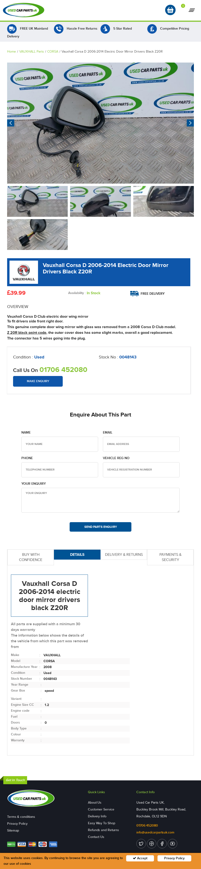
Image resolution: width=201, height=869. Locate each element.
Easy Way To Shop (101, 823)
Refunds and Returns (103, 830)
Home (11, 51)
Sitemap (13, 830)
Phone (27, 458)
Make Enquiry (38, 381)
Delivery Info (97, 816)
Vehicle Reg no (116, 458)
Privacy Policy (17, 824)
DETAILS (77, 554)
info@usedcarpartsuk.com (155, 832)
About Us (94, 803)
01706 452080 (63, 370)
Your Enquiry (33, 484)
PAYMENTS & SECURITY (170, 557)
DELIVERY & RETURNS (124, 554)
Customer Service (101, 809)
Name (26, 432)
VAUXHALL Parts (31, 51)
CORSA (52, 51)
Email (107, 432)
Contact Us (96, 837)
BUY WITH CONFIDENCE (30, 557)
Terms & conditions (21, 817)
